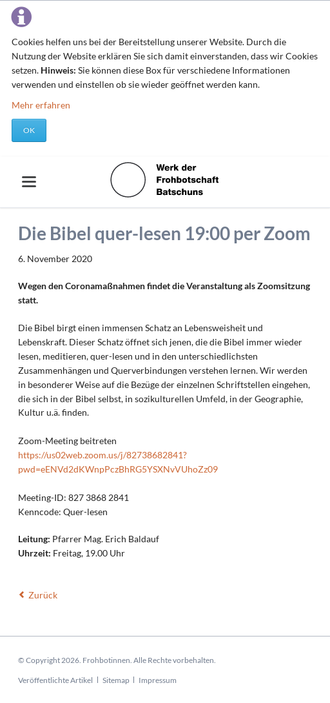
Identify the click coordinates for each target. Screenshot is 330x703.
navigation (29, 181)
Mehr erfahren (41, 104)
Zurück (42, 594)
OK (29, 130)
